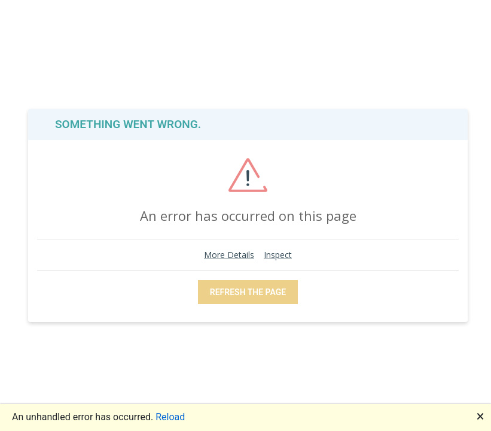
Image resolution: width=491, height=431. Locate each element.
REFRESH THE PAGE (248, 292)
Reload (170, 417)
